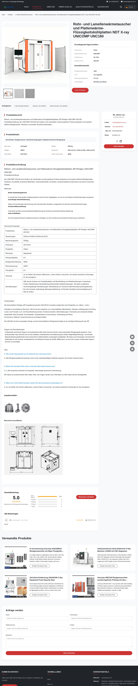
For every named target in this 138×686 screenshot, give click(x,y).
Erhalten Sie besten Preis (39, 566)
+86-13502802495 (117, 126)
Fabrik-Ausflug (65, 7)
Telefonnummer (10, 625)
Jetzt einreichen (69, 654)
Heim (3, 14)
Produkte (36, 7)
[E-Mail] (132, 337)
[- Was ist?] (132, 349)
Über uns (51, 7)
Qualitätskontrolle (85, 7)
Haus (26, 7)
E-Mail (72, 625)
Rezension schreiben (86, 497)
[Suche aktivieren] (121, 7)
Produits (10, 14)
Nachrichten (103, 7)
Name (8, 615)
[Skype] (132, 343)
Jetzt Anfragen (119, 146)
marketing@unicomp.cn (129, 1)
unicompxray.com (106, 679)
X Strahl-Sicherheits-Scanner (24, 14)
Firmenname (74, 615)
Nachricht (9, 635)
